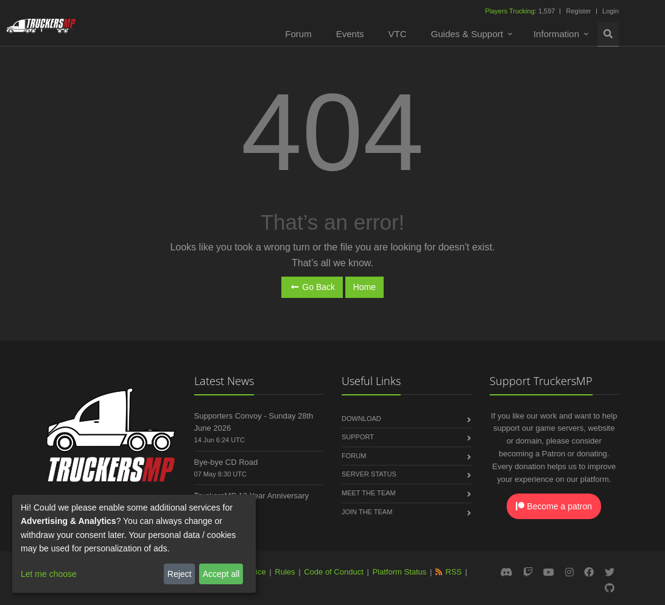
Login (610, 11)
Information (556, 34)
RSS (454, 571)
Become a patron (554, 506)
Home (364, 287)
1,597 (521, 11)
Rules (285, 571)
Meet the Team (369, 493)
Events (350, 34)
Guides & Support (467, 34)
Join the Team (367, 511)
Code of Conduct (334, 571)
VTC (398, 34)
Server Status (369, 474)
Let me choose (49, 574)
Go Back (312, 287)
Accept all (221, 574)
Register (578, 11)
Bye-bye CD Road (226, 462)
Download (361, 418)
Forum (298, 34)
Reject (179, 574)
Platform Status (399, 571)
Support (358, 436)
